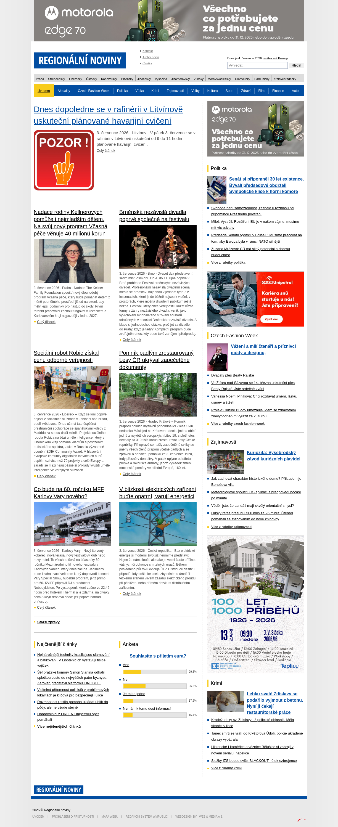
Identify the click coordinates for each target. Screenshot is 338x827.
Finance (278, 91)
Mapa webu (110, 816)
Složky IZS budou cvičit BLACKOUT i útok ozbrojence (254, 761)
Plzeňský (127, 79)
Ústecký (91, 79)
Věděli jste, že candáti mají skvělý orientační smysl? (252, 505)
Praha (40, 79)
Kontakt (147, 50)
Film (261, 91)
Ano (126, 665)
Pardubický (261, 79)
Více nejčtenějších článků (59, 726)
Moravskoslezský (219, 79)
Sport (230, 91)
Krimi (155, 91)
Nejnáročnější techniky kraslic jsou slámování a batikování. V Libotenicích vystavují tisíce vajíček (73, 660)
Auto (295, 91)
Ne (125, 679)
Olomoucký (242, 79)
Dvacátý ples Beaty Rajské (232, 375)
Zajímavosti (175, 91)
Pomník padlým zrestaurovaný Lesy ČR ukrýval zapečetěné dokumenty (156, 360)
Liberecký (75, 79)
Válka (140, 91)
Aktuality (64, 91)
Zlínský (199, 79)
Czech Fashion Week (93, 91)
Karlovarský (109, 79)
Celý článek (106, 151)
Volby (195, 91)
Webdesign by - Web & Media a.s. (199, 816)
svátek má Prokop (275, 58)
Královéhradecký (284, 79)
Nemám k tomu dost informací (147, 708)
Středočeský (56, 79)
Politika (122, 91)
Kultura (212, 91)
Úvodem (44, 91)
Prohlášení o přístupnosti (73, 816)
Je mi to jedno (134, 694)
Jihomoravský (180, 79)
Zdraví (245, 91)
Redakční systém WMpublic (147, 816)
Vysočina (161, 79)
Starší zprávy (48, 622)
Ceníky (147, 63)
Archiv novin (150, 57)
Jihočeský (144, 79)
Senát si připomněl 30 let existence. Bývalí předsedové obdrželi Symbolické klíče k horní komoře (266, 185)
